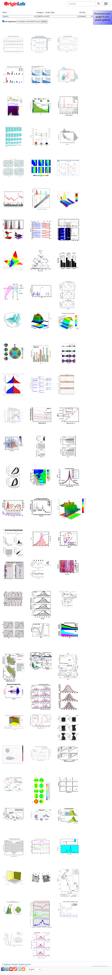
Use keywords (10, 22)
